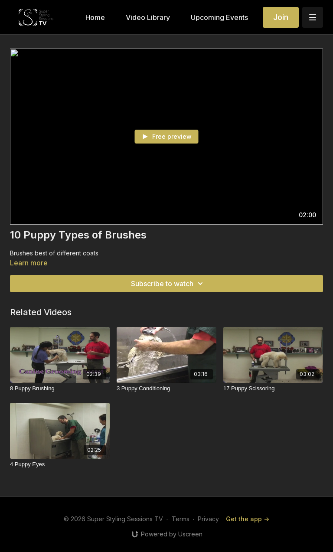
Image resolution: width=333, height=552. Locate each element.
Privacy (208, 519)
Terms (180, 519)
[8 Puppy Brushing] (60, 388)
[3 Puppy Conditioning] (166, 388)
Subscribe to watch (168, 283)
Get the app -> (247, 519)
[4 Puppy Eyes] (60, 464)
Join (280, 17)
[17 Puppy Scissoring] (273, 388)
